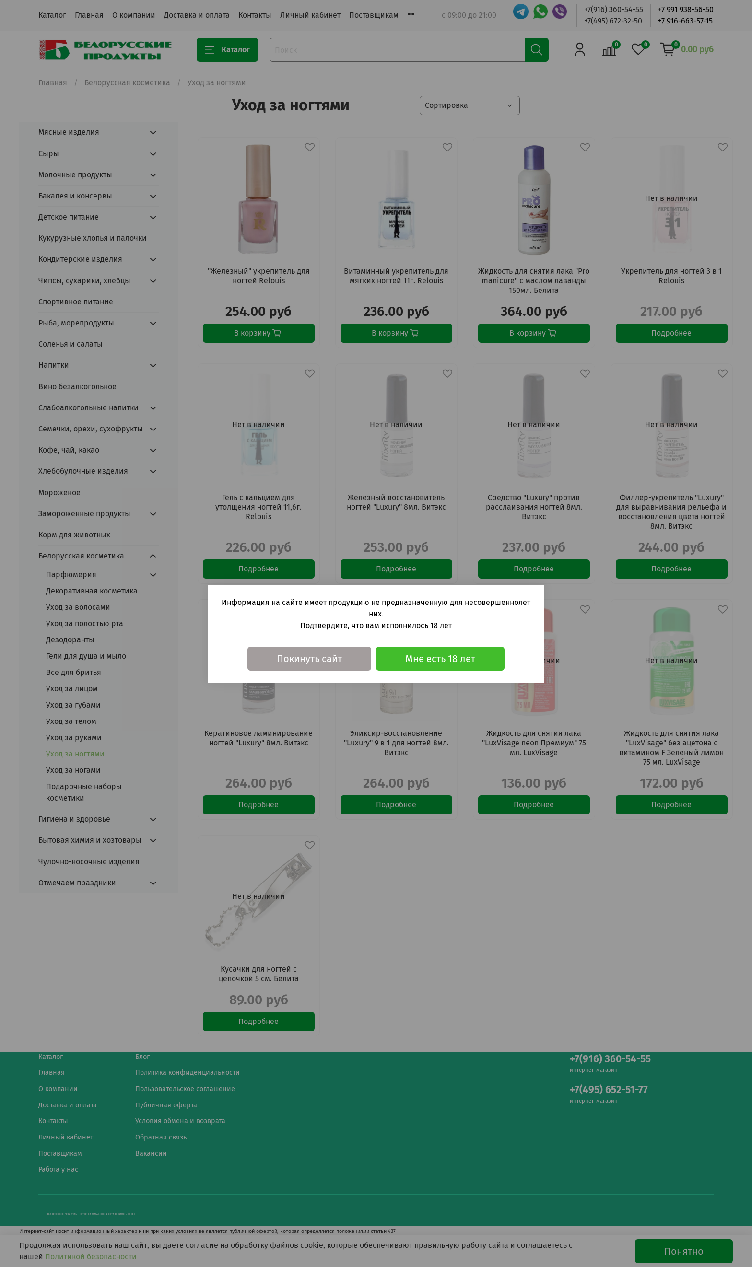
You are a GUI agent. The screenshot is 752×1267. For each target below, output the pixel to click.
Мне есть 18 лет (440, 658)
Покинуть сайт (309, 658)
